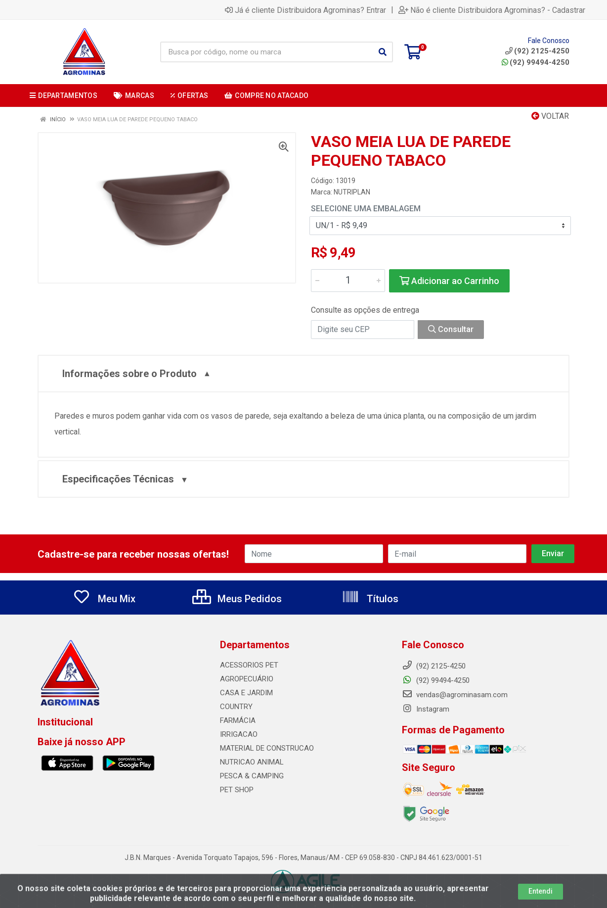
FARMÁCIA (238, 720)
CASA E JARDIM (246, 692)
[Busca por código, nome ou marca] (266, 52)
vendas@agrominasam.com (455, 694)
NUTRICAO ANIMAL (252, 762)
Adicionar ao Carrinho (449, 281)
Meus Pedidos (237, 599)
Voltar (550, 116)
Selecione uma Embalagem (366, 208)
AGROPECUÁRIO (246, 678)
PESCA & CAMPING (252, 775)
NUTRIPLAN (352, 192)
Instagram (425, 709)
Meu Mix (104, 599)
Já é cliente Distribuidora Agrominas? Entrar (305, 10)
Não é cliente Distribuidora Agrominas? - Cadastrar (491, 10)
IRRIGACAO (239, 734)
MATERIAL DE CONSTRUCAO (267, 748)
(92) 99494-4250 (535, 62)
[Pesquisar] (382, 52)
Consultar (451, 329)
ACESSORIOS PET (249, 665)
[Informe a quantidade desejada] (348, 280)
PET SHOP (237, 789)
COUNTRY (236, 706)
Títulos (370, 599)
